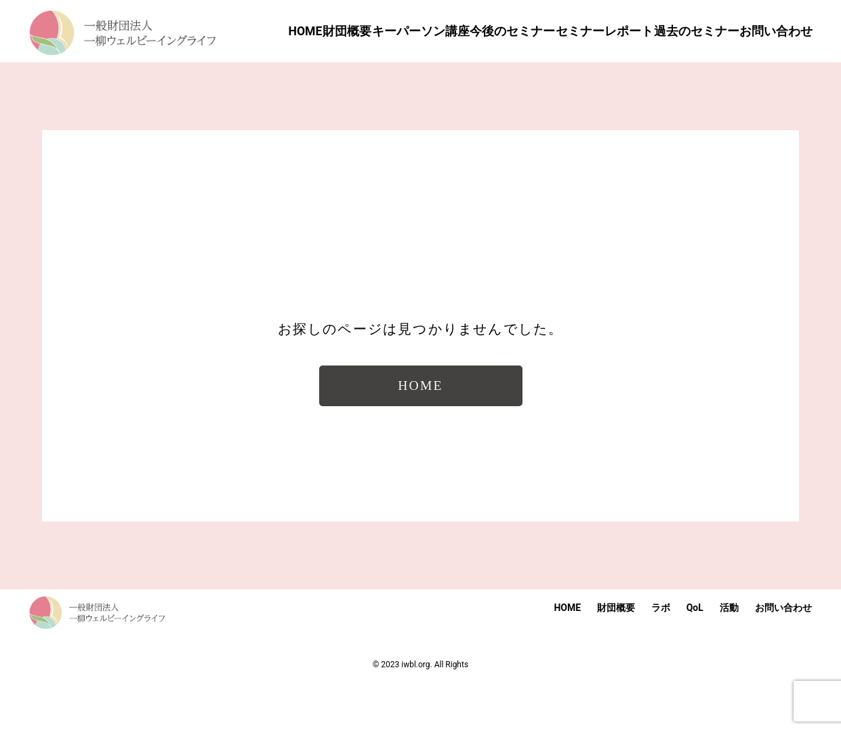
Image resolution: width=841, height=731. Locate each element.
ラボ (660, 655)
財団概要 (616, 655)
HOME (567, 655)
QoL (694, 655)
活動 (729, 655)
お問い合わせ (783, 655)
